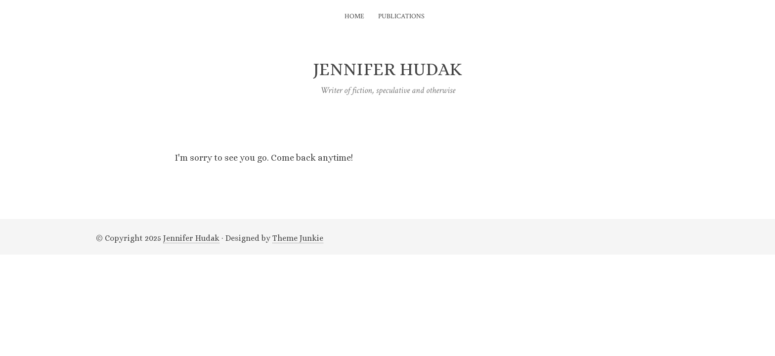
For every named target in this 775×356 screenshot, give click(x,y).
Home (354, 16)
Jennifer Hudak (191, 238)
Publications (401, 16)
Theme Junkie (297, 238)
